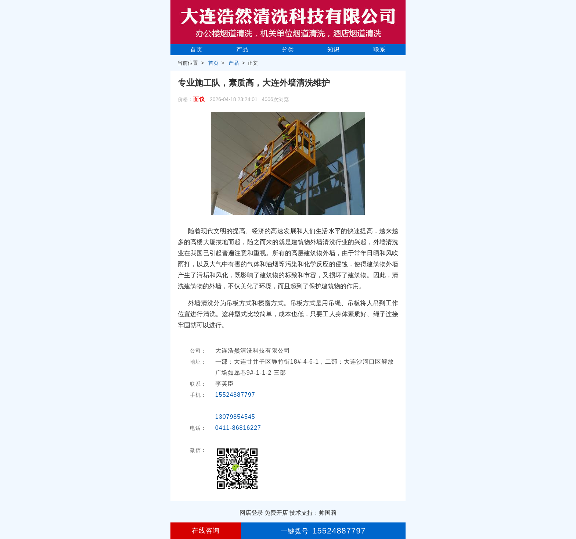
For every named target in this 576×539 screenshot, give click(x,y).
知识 (333, 49)
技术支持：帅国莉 (312, 513)
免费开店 (276, 513)
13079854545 (235, 417)
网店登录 (251, 513)
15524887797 (235, 395)
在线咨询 (206, 530)
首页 (196, 49)
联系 (379, 49)
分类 (288, 49)
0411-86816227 (238, 428)
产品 (242, 49)
